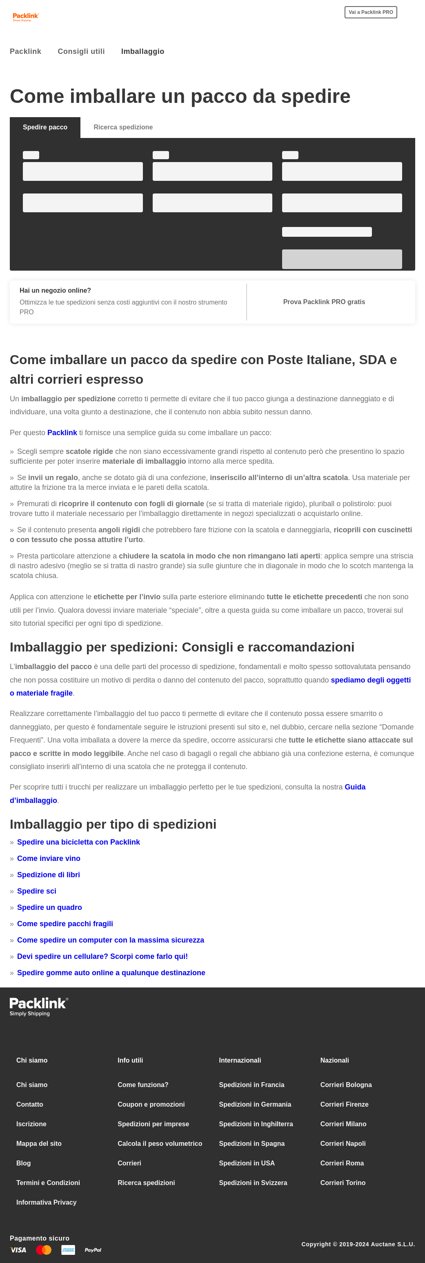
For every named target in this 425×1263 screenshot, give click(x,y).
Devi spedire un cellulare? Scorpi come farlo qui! (102, 956)
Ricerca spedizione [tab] (123, 127)
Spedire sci (36, 891)
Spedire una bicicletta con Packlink (78, 842)
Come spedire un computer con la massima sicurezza (110, 940)
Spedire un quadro (49, 907)
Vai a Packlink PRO (371, 12)
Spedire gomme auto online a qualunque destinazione (111, 973)
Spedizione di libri (48, 875)
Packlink (62, 433)
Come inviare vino (48, 858)
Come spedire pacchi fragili (65, 924)
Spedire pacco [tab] (45, 127)
